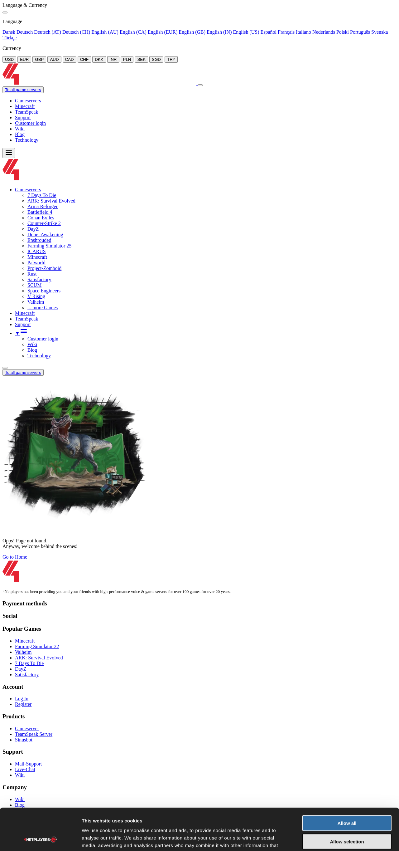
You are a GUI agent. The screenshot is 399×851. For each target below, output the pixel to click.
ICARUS (36, 251)
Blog (20, 134)
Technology (26, 140)
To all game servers (23, 89)
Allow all (347, 783)
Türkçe (9, 37)
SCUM (34, 285)
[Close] (4, 12)
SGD (156, 59)
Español (268, 32)
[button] (21, 333)
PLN (127, 59)
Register (23, 704)
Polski (342, 32)
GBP (39, 59)
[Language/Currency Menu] (4, 368)
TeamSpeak (26, 112)
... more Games (42, 307)
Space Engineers (43, 290)
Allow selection (347, 802)
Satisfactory (39, 279)
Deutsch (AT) (48, 32)
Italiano (303, 32)
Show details (327, 838)
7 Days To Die (41, 195)
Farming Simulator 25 (49, 245)
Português (360, 32)
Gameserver (27, 728)
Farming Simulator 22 (37, 646)
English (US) (246, 32)
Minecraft (25, 106)
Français (286, 32)
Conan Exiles (40, 217)
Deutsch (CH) (76, 32)
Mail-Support (28, 763)
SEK (141, 59)
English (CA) (134, 32)
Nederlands (323, 32)
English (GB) (193, 32)
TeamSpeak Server (33, 734)
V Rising (36, 296)
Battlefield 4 (39, 212)
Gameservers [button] (28, 189)
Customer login (30, 123)
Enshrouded (39, 240)
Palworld (36, 262)
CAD (69, 59)
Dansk (9, 32)
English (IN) (220, 32)
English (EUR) (163, 32)
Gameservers (28, 100)
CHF (84, 59)
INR (113, 59)
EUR (24, 59)
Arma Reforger (42, 206)
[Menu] (8, 153)
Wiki (20, 128)
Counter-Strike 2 (44, 223)
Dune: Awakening (45, 234)
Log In (21, 698)
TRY (171, 59)
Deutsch (25, 32)
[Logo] (100, 83)
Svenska (379, 32)
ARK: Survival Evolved (51, 200)
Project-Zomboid (44, 268)
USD (9, 59)
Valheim (35, 302)
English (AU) (105, 32)
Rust (31, 273)
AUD (54, 59)
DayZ (33, 229)
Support (23, 117)
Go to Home (14, 557)
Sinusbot (23, 739)
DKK (99, 59)
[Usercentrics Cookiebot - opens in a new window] (40, 839)
